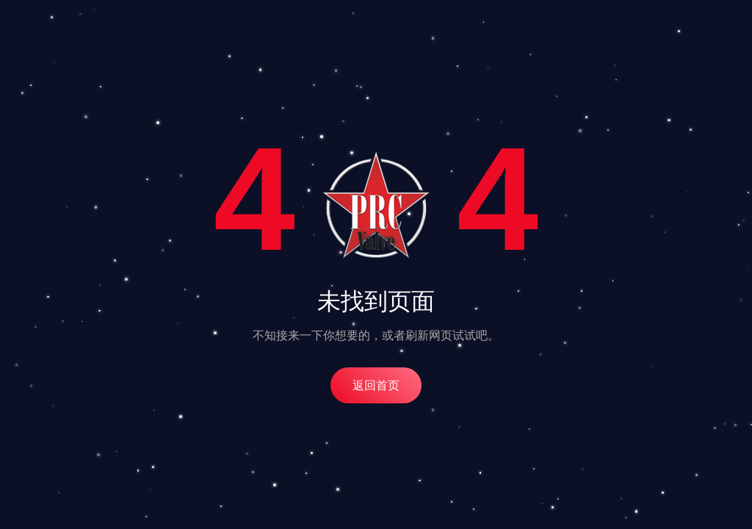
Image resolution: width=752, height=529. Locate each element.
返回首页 (376, 385)
